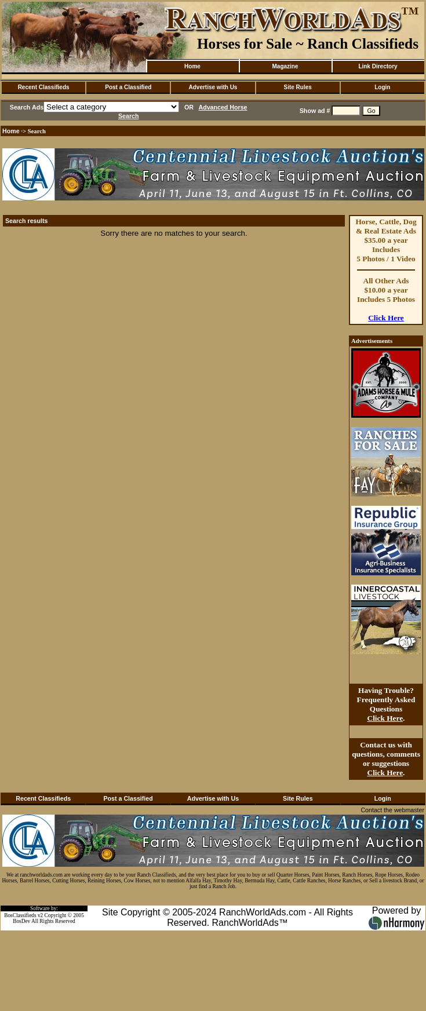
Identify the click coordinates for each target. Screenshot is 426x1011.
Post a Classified (128, 87)
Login (382, 87)
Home (192, 66)
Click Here (386, 317)
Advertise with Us (213, 87)
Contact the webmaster (392, 809)
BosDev (21, 921)
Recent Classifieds (44, 87)
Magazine (285, 66)
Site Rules (297, 87)
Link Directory (377, 66)
